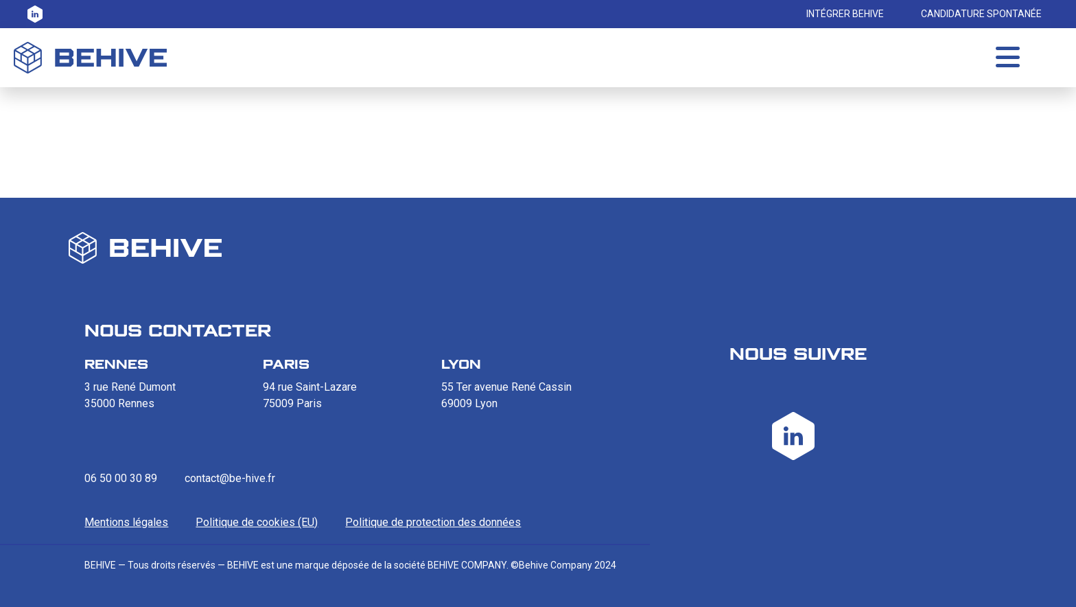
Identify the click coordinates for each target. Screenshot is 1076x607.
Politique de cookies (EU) (257, 522)
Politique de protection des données (433, 522)
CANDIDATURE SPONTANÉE (981, 13)
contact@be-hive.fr (230, 478)
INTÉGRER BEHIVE (845, 13)
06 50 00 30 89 (120, 478)
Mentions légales (126, 522)
